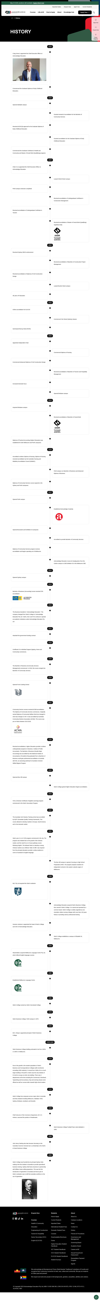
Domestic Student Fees (58, 1230)
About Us (74, 1216)
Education (34, 1227)
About (59, 12)
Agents (73, 1264)
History (73, 1230)
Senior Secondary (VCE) (38, 1237)
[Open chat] (96, 1297)
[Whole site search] (93, 12)
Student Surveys (56, 1259)
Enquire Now (67, 7)
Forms (53, 1240)
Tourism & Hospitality (37, 1233)
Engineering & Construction (39, 1230)
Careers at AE (75, 1249)
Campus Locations (76, 1220)
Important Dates (56, 7)
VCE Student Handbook (58, 1253)
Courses (33, 12)
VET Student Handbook (58, 1249)
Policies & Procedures (77, 1233)
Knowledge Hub (69, 12)
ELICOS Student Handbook (59, 1256)
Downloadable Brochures (58, 1237)
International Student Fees (59, 1227)
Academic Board (76, 1246)
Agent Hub (77, 7)
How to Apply (50, 12)
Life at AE (41, 12)
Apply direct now (38, 3)
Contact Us (74, 1227)
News (72, 1223)
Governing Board (76, 1242)
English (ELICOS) (36, 1240)
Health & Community (37, 1223)
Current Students (87, 7)
